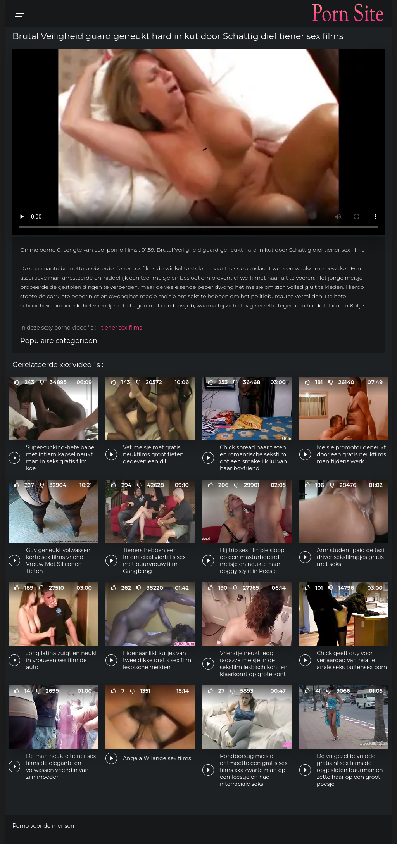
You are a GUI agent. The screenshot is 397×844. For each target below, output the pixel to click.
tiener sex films (121, 327)
